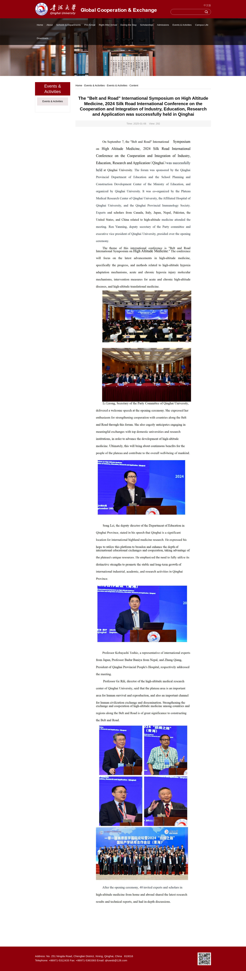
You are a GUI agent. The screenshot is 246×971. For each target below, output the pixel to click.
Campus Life (201, 25)
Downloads (42, 38)
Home (40, 25)
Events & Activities (182, 25)
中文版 (207, 5)
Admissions (163, 25)
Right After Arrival (108, 25)
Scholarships (146, 25)
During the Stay (128, 25)
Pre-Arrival (89, 25)
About (49, 25)
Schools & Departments (68, 25)
